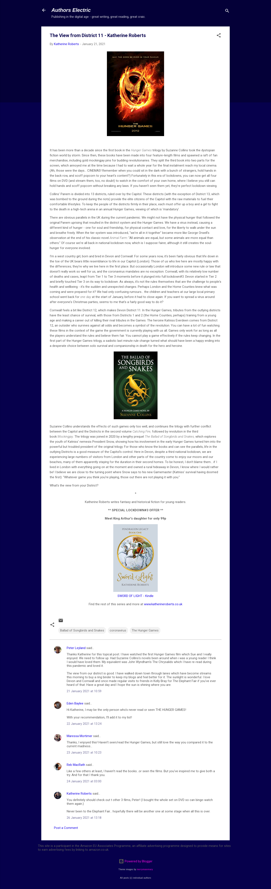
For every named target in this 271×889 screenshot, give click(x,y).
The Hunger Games (145, 630)
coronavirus (118, 630)
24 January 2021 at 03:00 (84, 781)
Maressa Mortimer (79, 736)
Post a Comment (66, 828)
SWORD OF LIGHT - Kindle (135, 596)
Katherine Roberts (79, 793)
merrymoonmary (145, 869)
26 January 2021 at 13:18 (84, 818)
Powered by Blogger (135, 861)
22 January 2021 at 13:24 (84, 724)
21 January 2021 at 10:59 (84, 691)
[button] (218, 36)
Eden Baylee (75, 703)
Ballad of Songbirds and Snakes (82, 630)
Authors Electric (71, 10)
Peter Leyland (76, 648)
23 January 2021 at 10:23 (84, 752)
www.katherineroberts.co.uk (163, 604)
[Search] (227, 11)
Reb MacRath (76, 765)
